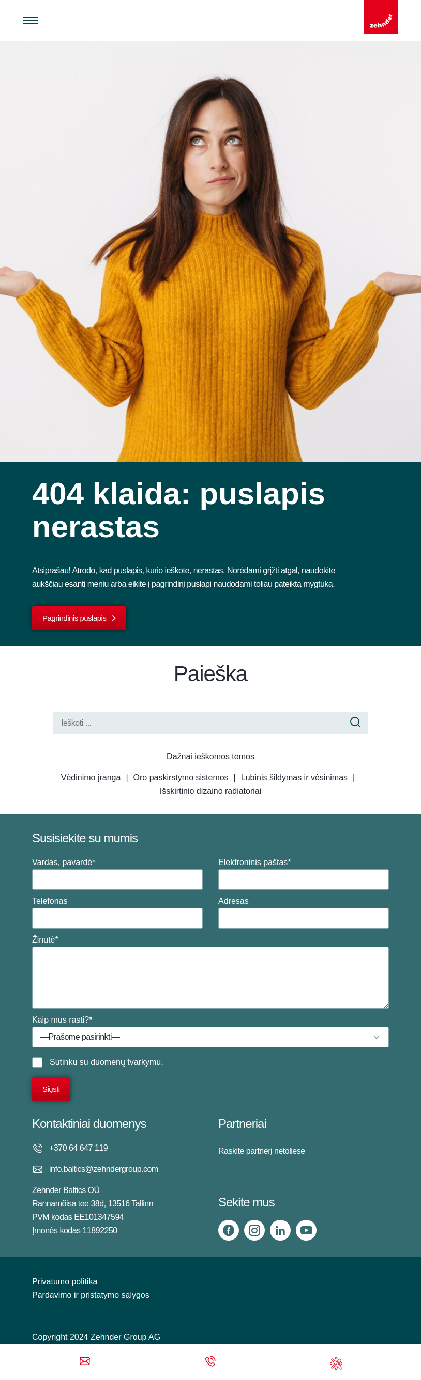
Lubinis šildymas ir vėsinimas (294, 777)
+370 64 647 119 (78, 1147)
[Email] (85, 1362)
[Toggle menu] (30, 20)
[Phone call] (210, 1362)
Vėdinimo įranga (91, 777)
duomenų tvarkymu (126, 1062)
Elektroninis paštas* (303, 874)
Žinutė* (210, 972)
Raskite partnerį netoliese (261, 1151)
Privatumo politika (64, 1281)
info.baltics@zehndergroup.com (103, 1169)
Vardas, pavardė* (117, 874)
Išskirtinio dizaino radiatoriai (211, 791)
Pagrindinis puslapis (74, 618)
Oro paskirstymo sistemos (181, 777)
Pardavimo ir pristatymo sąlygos (90, 1295)
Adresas (303, 913)
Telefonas (117, 913)
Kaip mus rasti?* (210, 1031)
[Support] (336, 1362)
